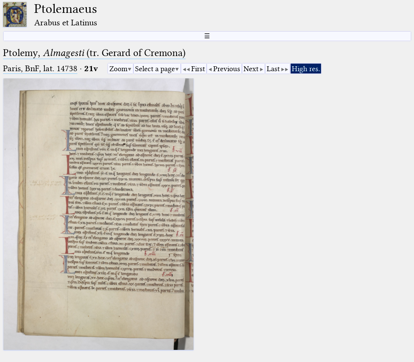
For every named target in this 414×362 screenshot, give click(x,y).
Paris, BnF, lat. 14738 (40, 68)
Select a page (155, 68)
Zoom (118, 68)
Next (251, 68)
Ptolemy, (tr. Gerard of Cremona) (94, 53)
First (198, 68)
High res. (306, 68)
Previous (226, 68)
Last (273, 68)
